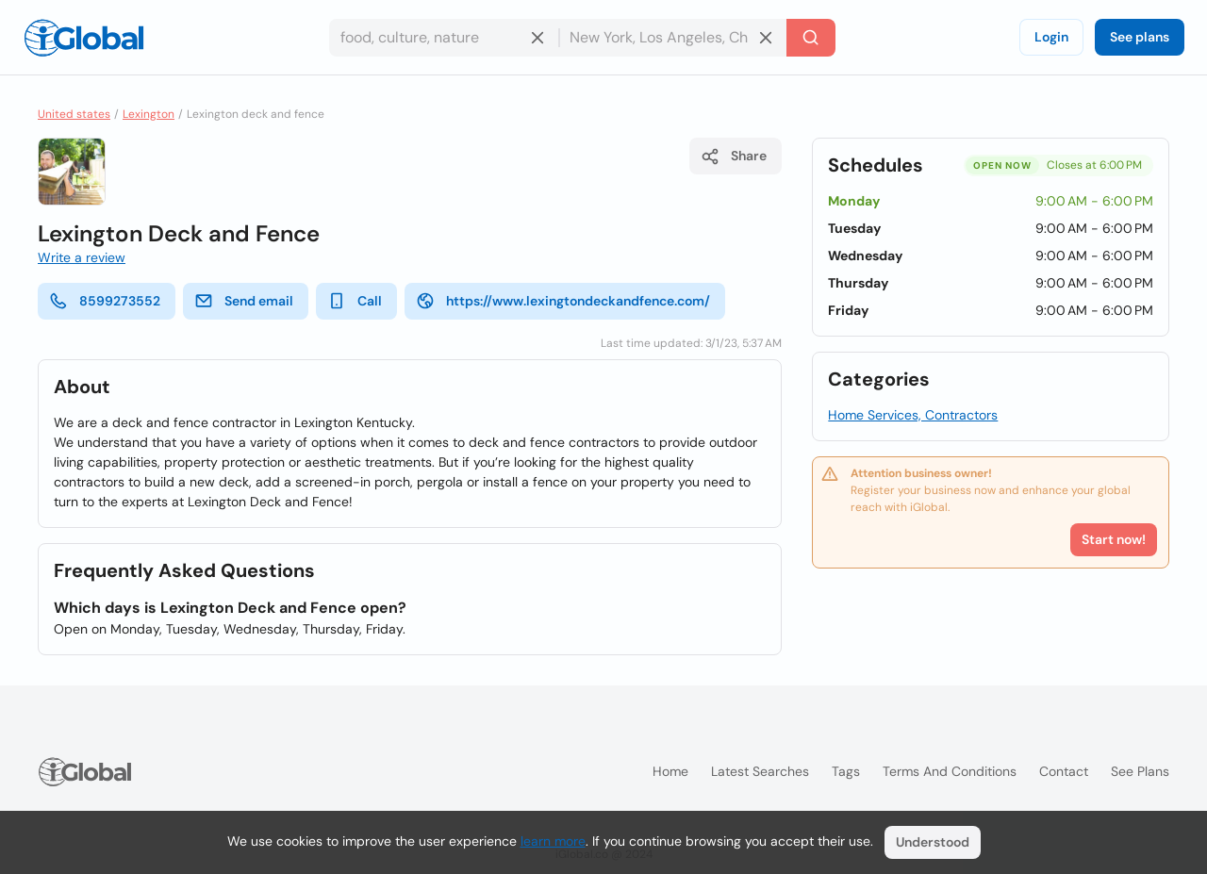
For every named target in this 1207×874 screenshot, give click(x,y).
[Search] (810, 38)
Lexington (148, 114)
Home (670, 771)
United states (74, 114)
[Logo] (84, 38)
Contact (1063, 771)
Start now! (1114, 539)
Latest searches (760, 771)
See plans (1139, 36)
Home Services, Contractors (913, 414)
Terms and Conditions (950, 771)
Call (354, 300)
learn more (553, 841)
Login (1051, 36)
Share (734, 156)
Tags (846, 771)
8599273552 (104, 300)
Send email (243, 300)
